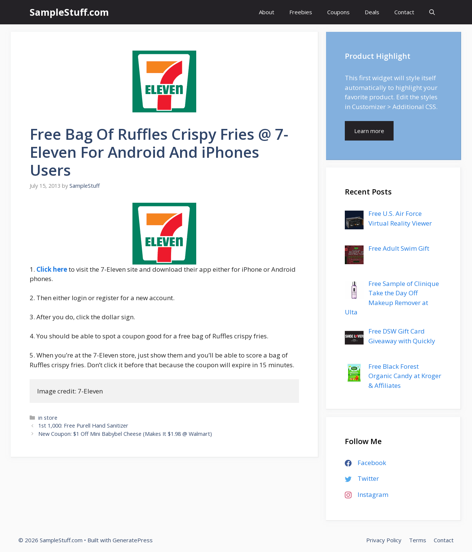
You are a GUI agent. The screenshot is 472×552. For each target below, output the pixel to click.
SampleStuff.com (69, 12)
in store (47, 417)
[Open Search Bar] (432, 12)
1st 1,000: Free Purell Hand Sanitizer (83, 425)
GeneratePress (133, 540)
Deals (372, 12)
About (266, 12)
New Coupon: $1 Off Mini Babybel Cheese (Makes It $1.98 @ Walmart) (125, 433)
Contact (404, 12)
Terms (417, 540)
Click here (51, 269)
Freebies (300, 12)
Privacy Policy (383, 540)
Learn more (369, 131)
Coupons (338, 12)
